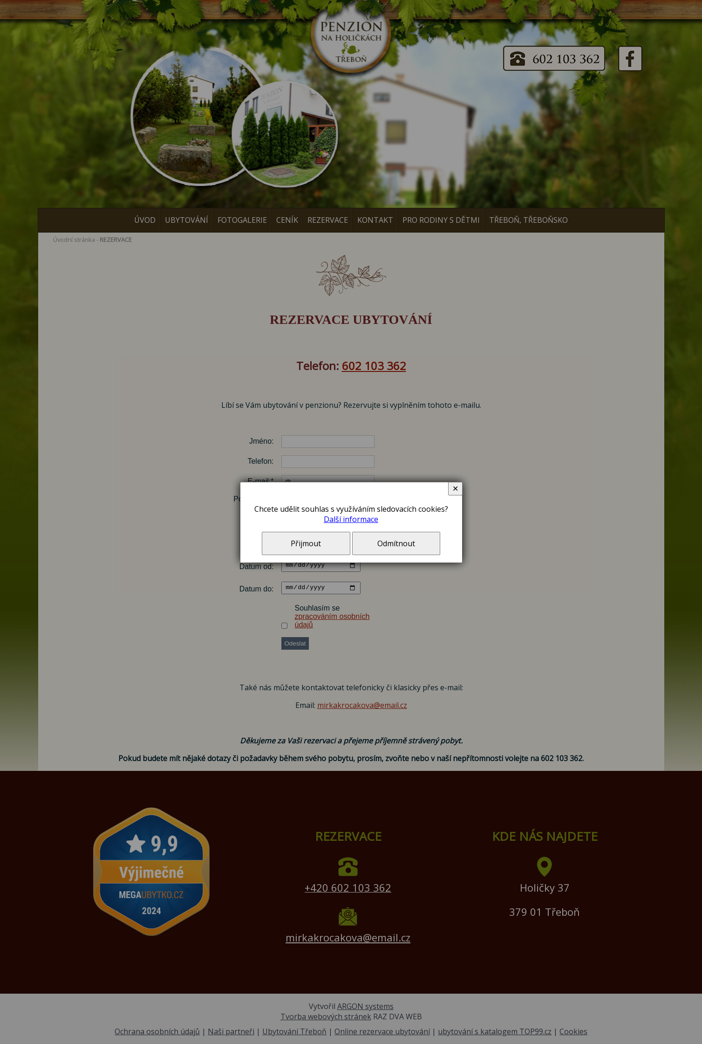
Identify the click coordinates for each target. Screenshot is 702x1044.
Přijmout (306, 543)
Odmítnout (396, 543)
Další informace (351, 519)
